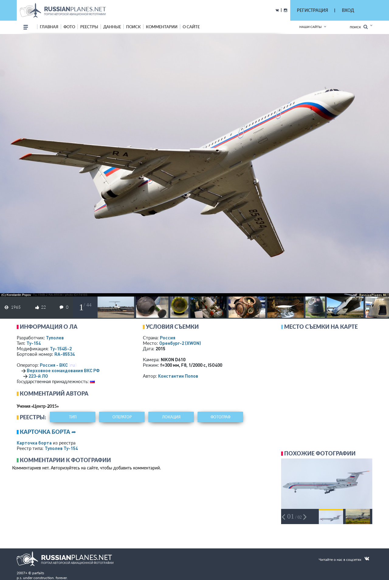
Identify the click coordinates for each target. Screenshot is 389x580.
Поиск (359, 27)
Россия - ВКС (54, 365)
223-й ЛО (38, 376)
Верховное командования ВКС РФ (63, 370)
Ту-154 (33, 343)
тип (73, 417)
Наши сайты (310, 27)
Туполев (55, 337)
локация (171, 417)
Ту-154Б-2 (61, 348)
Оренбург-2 (180, 343)
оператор (122, 417)
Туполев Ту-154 (61, 448)
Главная (49, 26)
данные (112, 26)
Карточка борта (34, 442)
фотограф (220, 417)
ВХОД (348, 10)
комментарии (161, 26)
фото (69, 26)
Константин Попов (178, 376)
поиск (133, 26)
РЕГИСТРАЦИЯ (312, 10)
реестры (89, 26)
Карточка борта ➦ (48, 431)
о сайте (191, 26)
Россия (167, 337)
